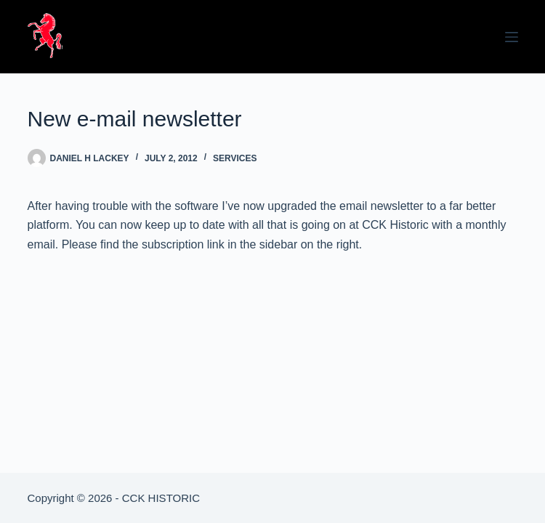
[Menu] (511, 37)
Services (235, 158)
